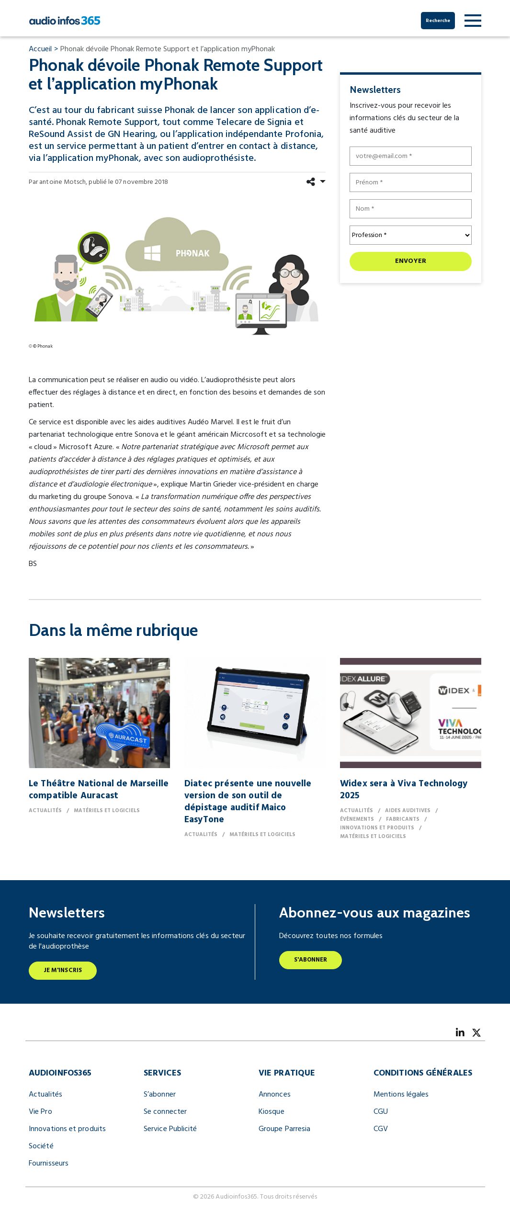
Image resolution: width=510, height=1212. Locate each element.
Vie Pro (40, 1112)
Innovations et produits (67, 1129)
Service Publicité (170, 1129)
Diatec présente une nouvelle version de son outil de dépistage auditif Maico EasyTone (247, 802)
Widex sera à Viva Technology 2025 (403, 790)
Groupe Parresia (284, 1129)
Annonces (275, 1094)
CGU (381, 1112)
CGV (381, 1129)
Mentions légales (401, 1094)
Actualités (45, 1094)
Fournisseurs (48, 1163)
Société (41, 1146)
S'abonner (311, 960)
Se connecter (165, 1112)
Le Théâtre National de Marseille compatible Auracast (99, 790)
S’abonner (160, 1094)
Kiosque (271, 1112)
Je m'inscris (63, 970)
